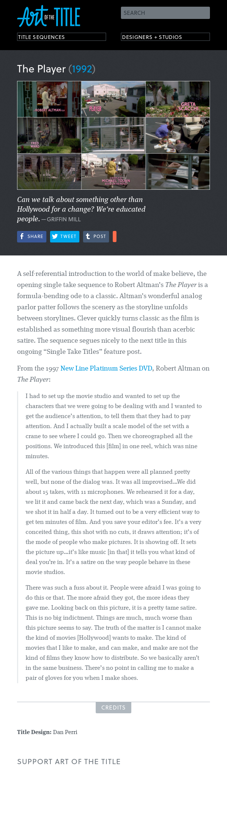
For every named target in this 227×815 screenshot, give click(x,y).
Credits (113, 707)
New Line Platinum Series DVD (106, 368)
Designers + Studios (160, 38)
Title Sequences (48, 38)
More (114, 236)
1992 (82, 68)
